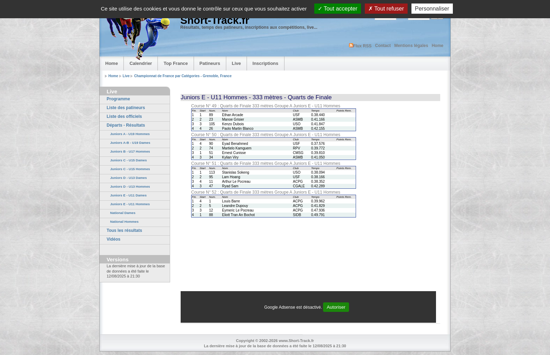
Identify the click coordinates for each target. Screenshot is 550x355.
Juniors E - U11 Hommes (130, 204)
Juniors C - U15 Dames (128, 160)
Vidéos (113, 239)
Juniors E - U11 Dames (128, 195)
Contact (383, 45)
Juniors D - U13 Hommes (130, 186)
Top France (175, 63)
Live (236, 63)
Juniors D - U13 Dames (128, 178)
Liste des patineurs (126, 107)
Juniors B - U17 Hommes (130, 151)
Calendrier (140, 63)
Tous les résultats (124, 230)
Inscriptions (266, 63)
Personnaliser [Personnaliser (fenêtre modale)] (432, 9)
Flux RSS (360, 45)
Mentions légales (411, 45)
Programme (118, 98)
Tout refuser (386, 9)
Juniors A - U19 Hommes (130, 134)
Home (437, 45)
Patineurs (210, 63)
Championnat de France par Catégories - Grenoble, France (183, 76)
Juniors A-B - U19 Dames (130, 143)
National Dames (122, 213)
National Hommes (124, 221)
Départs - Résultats (126, 125)
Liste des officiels (124, 116)
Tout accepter (337, 9)
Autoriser (336, 307)
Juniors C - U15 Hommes (130, 169)
